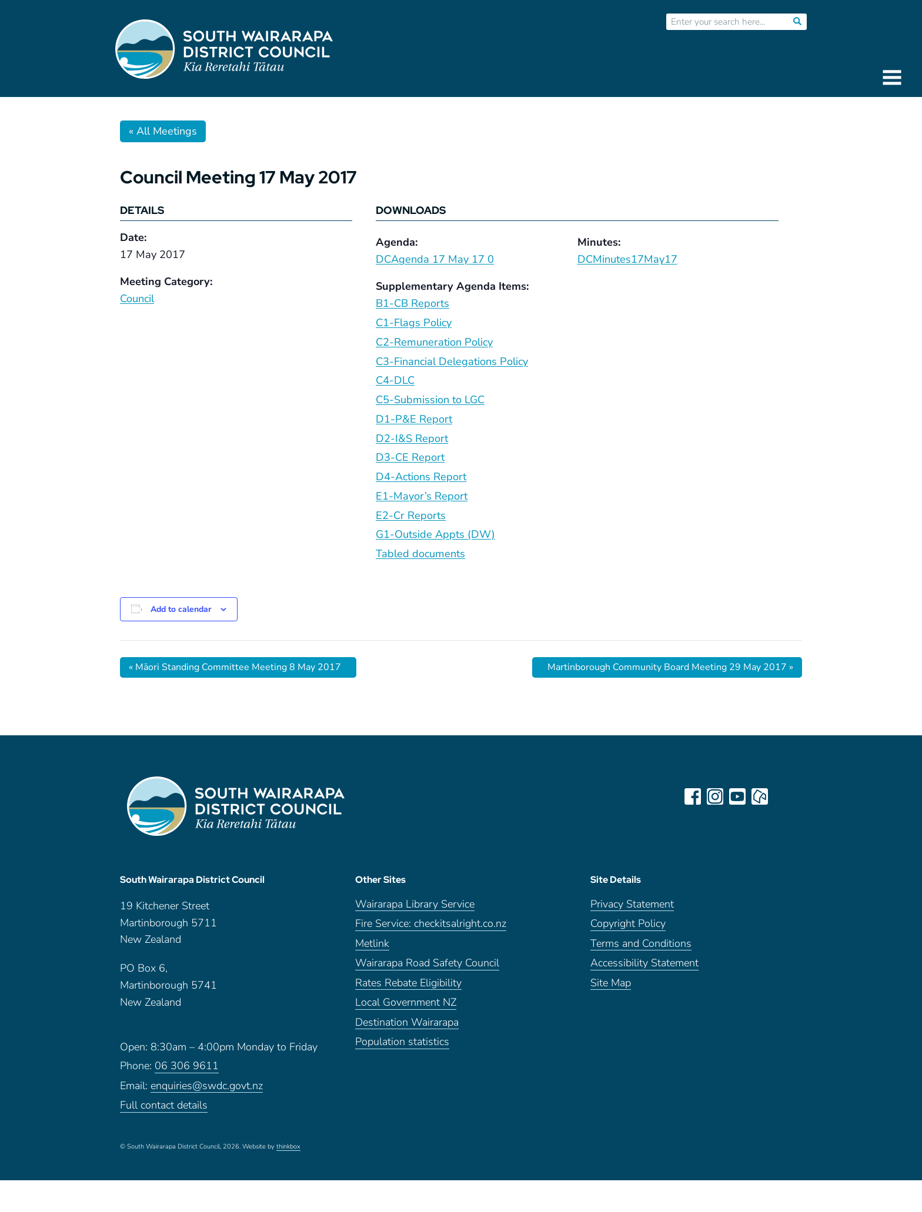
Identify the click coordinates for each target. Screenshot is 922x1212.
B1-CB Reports (412, 303)
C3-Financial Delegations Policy (452, 361)
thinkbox (288, 1147)
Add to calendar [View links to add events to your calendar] (181, 609)
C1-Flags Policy (414, 323)
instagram (715, 796)
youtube (737, 796)
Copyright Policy (628, 923)
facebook (692, 796)
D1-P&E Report (414, 419)
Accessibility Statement (644, 963)
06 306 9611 (187, 1066)
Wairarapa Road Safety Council (427, 963)
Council (137, 299)
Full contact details (164, 1105)
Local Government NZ (405, 1002)
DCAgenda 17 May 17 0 (435, 259)
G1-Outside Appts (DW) (435, 534)
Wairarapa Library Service (415, 904)
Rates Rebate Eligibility (408, 983)
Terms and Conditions (641, 943)
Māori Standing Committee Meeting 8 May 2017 (235, 667)
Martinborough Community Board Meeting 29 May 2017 (670, 667)
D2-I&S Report (412, 438)
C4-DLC (395, 380)
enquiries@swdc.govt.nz (207, 1086)
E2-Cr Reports (411, 515)
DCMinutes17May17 (627, 259)
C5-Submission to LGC (430, 400)
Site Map (610, 983)
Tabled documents (420, 554)
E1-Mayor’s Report (421, 496)
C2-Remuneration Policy (434, 342)
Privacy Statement (632, 904)
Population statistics (402, 1042)
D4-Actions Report (421, 477)
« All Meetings (163, 131)
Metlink (372, 943)
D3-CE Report (410, 457)
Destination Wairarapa (407, 1022)
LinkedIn (782, 796)
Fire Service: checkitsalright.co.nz (430, 923)
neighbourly (759, 796)
